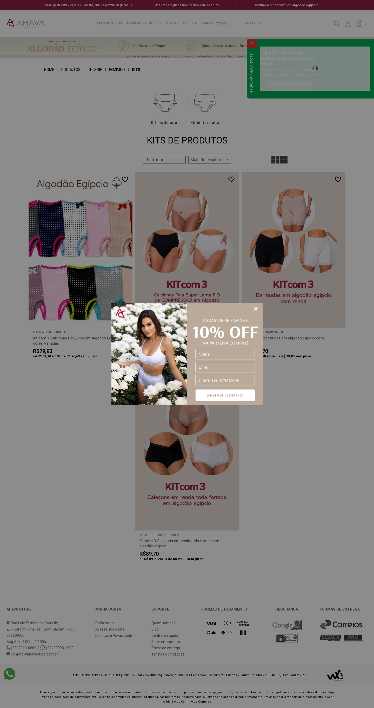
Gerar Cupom (225, 395)
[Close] (256, 309)
